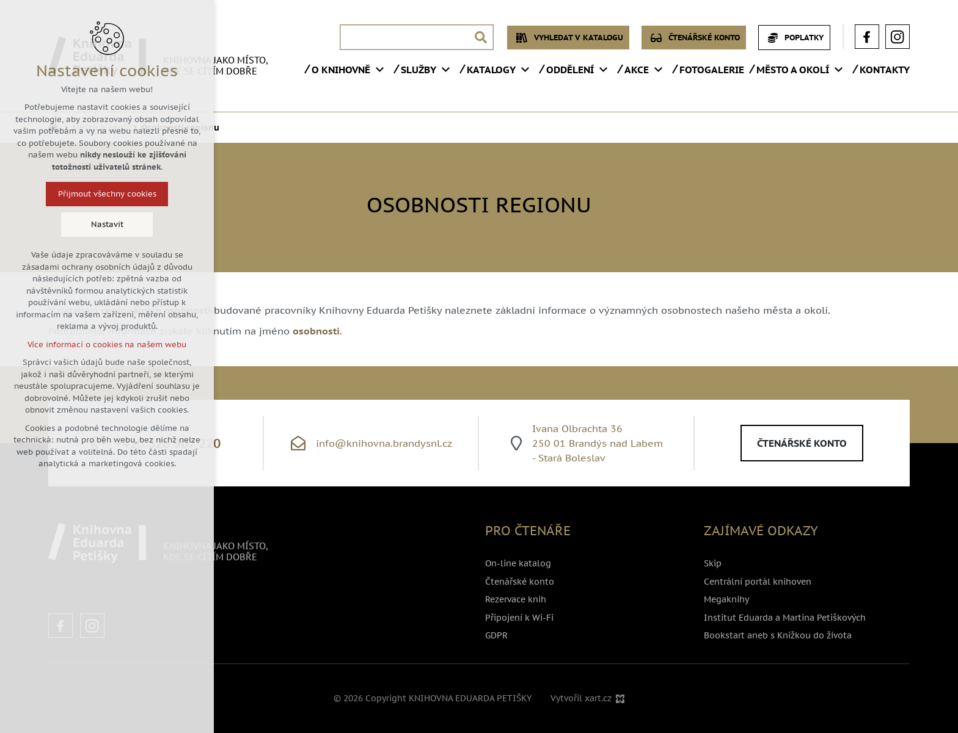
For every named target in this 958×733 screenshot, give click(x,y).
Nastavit (99, 224)
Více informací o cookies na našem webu (99, 344)
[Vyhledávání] (481, 37)
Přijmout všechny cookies (99, 194)
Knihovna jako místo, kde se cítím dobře (215, 65)
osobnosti (316, 331)
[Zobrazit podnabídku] (379, 69)
